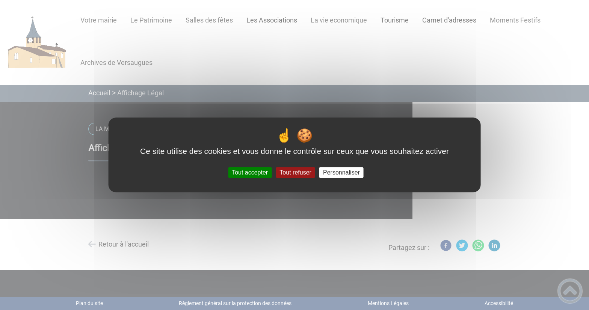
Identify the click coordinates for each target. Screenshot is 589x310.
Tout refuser (295, 172)
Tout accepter (250, 172)
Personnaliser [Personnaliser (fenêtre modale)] (341, 172)
